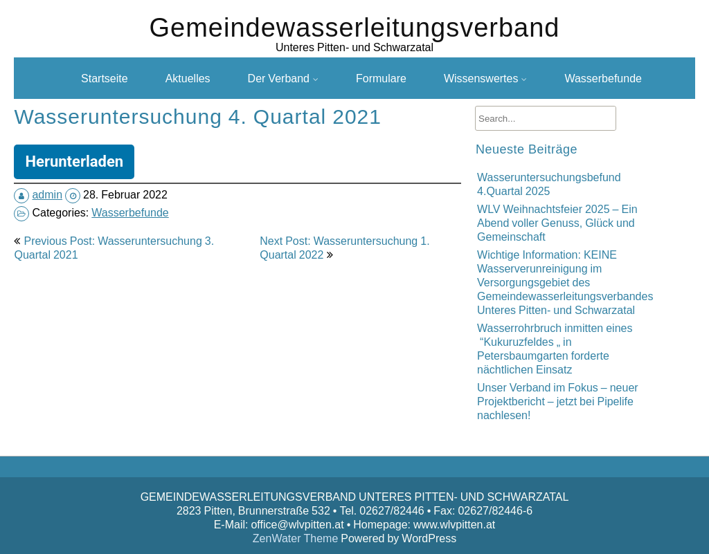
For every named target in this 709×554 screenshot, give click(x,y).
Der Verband (278, 78)
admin (47, 194)
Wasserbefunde (602, 78)
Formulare (381, 78)
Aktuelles (187, 78)
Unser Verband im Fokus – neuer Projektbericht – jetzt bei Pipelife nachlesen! (557, 401)
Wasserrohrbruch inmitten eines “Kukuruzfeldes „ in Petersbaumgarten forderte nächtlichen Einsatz (554, 348)
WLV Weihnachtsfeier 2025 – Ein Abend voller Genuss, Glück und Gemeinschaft (557, 222)
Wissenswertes (481, 78)
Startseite (104, 78)
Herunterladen (74, 161)
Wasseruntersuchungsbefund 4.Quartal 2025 (549, 184)
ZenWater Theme (297, 538)
